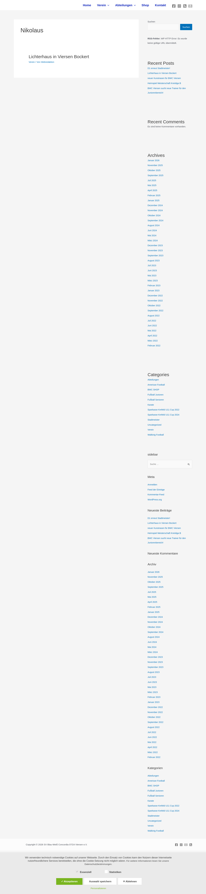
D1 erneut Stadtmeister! (159, 70)
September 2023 (156, 257)
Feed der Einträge (156, 491)
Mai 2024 (152, 237)
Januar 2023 (154, 292)
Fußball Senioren (156, 401)
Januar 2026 (154, 162)
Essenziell (83, 871)
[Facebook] (174, 7)
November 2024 (155, 212)
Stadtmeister (154, 421)
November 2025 (155, 167)
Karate (151, 406)
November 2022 (155, 302)
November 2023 (155, 252)
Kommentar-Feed (156, 496)
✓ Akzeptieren (69, 881)
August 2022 (154, 317)
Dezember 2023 (155, 247)
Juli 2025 (152, 182)
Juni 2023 (152, 272)
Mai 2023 (152, 277)
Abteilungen (129, 6)
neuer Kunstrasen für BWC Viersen (165, 79)
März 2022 (153, 342)
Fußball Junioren (156, 396)
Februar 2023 (154, 287)
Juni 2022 (152, 327)
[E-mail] (190, 7)
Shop (147, 6)
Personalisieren (98, 888)
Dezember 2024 (155, 207)
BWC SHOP (154, 391)
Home (93, 6)
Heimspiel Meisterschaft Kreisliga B (165, 85)
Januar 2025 (154, 202)
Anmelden (153, 486)
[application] (112, 6)
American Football (157, 386)
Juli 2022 (152, 322)
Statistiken (113, 871)
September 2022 (156, 312)
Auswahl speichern (100, 881)
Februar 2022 (154, 347)
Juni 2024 (152, 232)
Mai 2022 (152, 332)
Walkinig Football (156, 436)
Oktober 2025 (154, 172)
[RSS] (185, 7)
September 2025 (156, 177)
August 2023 (154, 262)
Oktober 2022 (154, 307)
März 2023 (153, 282)
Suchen (151, 23)
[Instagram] (179, 7)
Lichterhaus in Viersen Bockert (59, 58)
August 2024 (154, 227)
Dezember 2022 (155, 297)
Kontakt (161, 6)
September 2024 (156, 222)
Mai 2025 (152, 187)
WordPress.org (155, 501)
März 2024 (153, 242)
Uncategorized (155, 426)
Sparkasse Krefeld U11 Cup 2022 (164, 411)
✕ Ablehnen (130, 881)
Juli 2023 (152, 267)
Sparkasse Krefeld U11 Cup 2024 (164, 416)
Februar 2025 (154, 197)
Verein (108, 6)
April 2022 (153, 337)
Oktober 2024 (154, 217)
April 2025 (153, 192)
